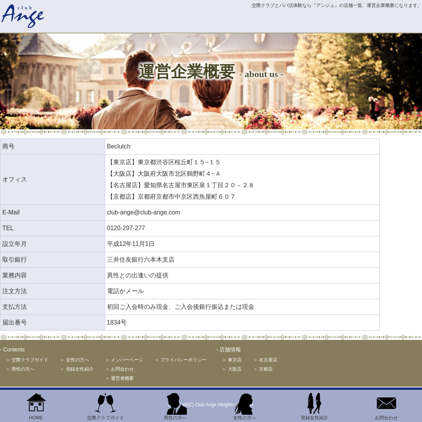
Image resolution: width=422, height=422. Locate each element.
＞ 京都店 (263, 369)
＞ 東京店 (231, 360)
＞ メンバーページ (124, 360)
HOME (36, 415)
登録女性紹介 (314, 415)
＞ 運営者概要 (119, 378)
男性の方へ (175, 415)
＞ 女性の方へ (74, 360)
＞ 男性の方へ (20, 369)
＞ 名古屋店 (265, 360)
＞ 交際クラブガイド (27, 360)
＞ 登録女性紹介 (76, 369)
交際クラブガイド (105, 415)
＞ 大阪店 (231, 369)
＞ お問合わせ (119, 369)
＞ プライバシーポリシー (180, 360)
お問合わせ (386, 415)
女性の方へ (244, 415)
